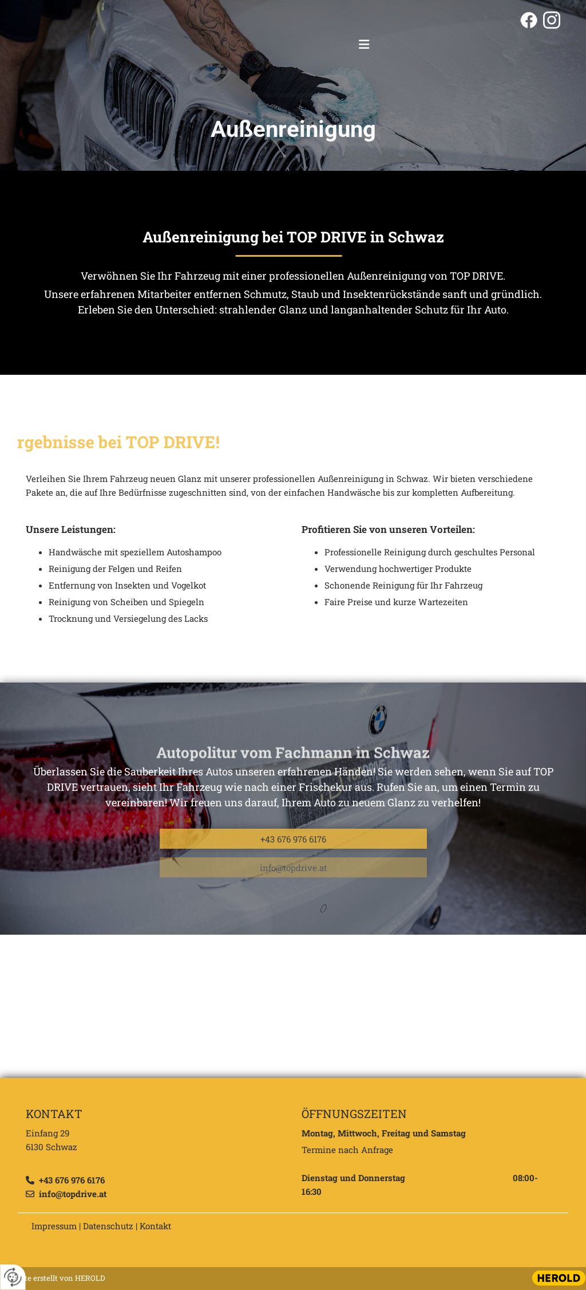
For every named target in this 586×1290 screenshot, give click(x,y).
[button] (367, 45)
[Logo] (293, 45)
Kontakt (155, 1226)
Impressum (54, 1226)
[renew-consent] (13, 1277)
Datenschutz (108, 1226)
